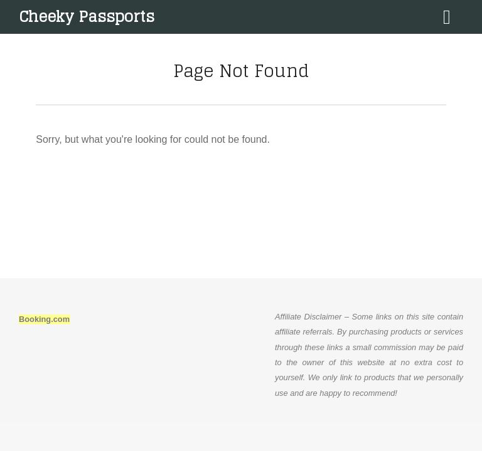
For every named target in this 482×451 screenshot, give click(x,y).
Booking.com (44, 319)
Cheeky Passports (86, 16)
